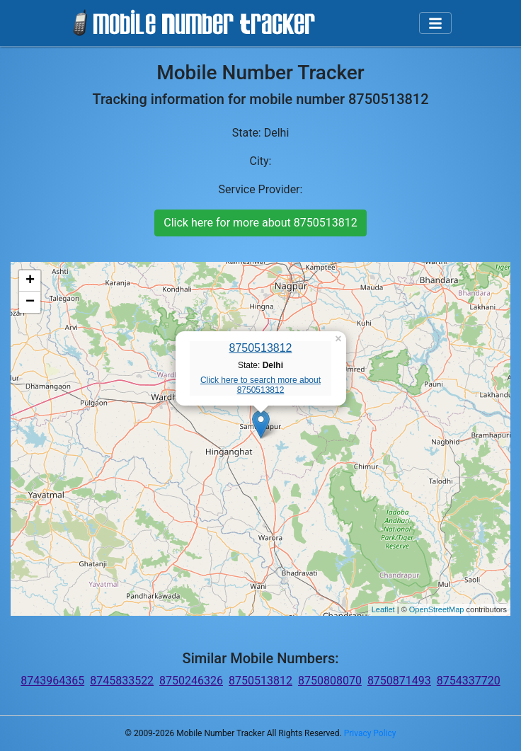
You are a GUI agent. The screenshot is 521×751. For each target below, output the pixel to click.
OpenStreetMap (436, 609)
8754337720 (468, 680)
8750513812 (260, 348)
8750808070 (330, 680)
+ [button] (30, 281)
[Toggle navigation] (435, 23)
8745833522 (122, 680)
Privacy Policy (370, 733)
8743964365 (52, 680)
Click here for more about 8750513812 (260, 222)
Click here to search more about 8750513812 (260, 385)
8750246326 (191, 680)
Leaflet (383, 609)
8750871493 (399, 680)
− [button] (30, 302)
